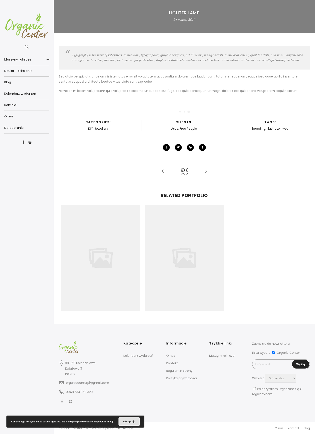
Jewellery (101, 128)
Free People (188, 128)
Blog (307, 428)
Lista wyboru (261, 353)
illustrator (274, 128)
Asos (174, 128)
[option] (100, 258)
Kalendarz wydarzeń (138, 356)
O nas (170, 356)
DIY (90, 128)
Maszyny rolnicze (222, 356)
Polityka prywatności (181, 378)
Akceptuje (129, 421)
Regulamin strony (179, 371)
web (285, 128)
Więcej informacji (103, 421)
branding (258, 128)
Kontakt (172, 363)
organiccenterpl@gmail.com (87, 383)
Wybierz (258, 378)
